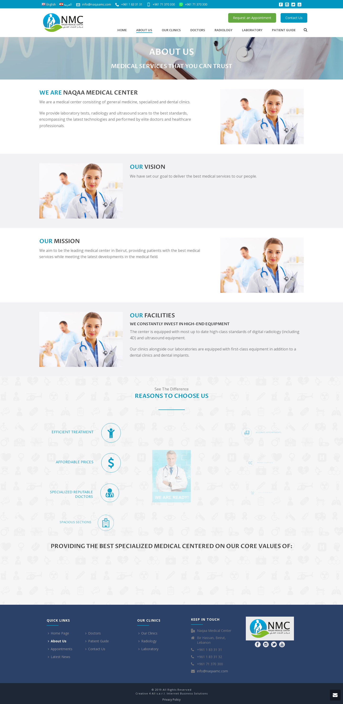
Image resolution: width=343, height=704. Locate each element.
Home (122, 30)
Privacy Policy (171, 700)
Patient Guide (284, 30)
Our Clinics (171, 30)
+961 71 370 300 (161, 4)
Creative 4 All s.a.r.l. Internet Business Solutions (172, 693)
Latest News (59, 656)
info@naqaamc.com (96, 4)
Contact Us (294, 17)
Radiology (223, 30)
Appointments (60, 649)
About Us (144, 30)
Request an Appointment (252, 17)
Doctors (197, 30)
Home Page (58, 633)
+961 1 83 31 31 (128, 4)
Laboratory (252, 30)
